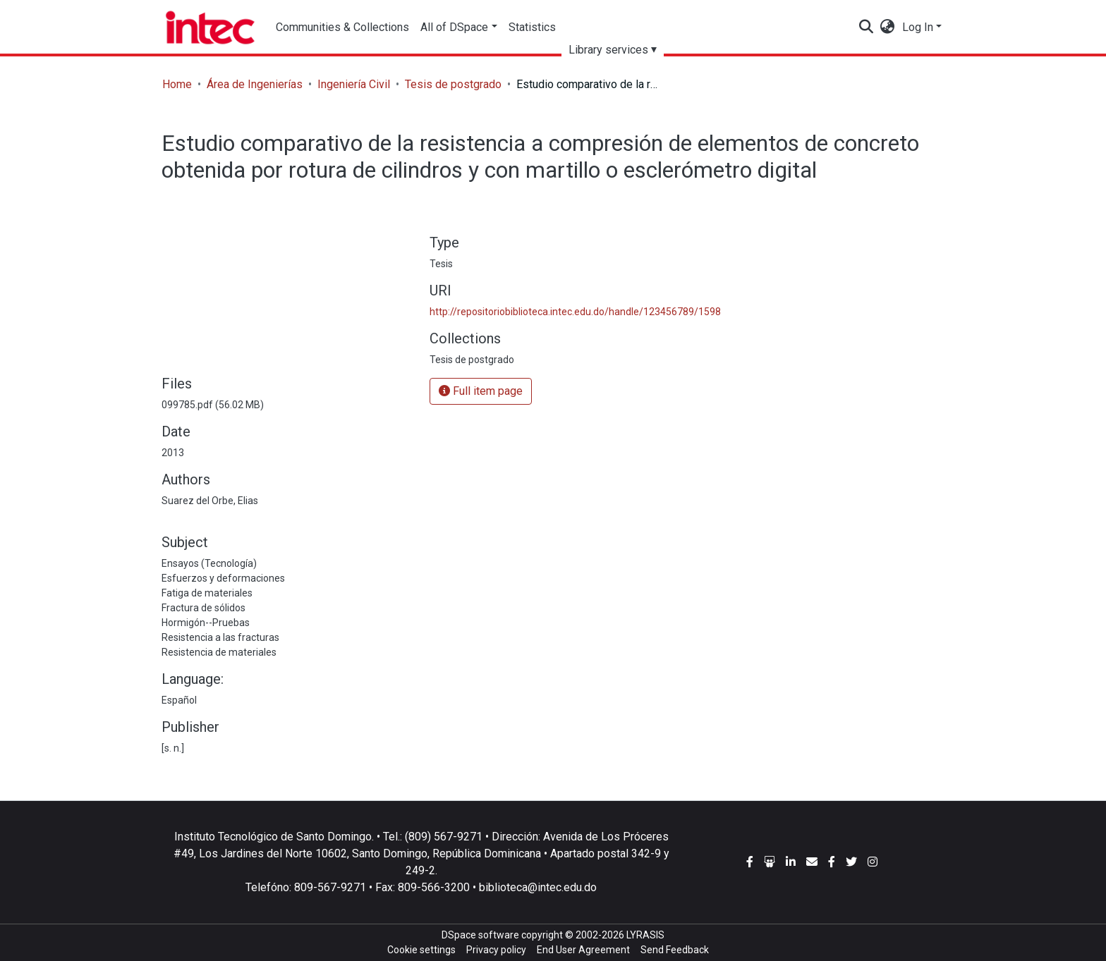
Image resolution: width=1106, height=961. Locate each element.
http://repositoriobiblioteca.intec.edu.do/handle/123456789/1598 (575, 311)
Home (177, 84)
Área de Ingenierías (255, 84)
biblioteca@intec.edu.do (538, 887)
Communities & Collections (342, 27)
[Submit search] (866, 27)
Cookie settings (421, 949)
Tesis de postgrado (453, 84)
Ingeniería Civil (353, 84)
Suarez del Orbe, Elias (210, 500)
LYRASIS (645, 935)
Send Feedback (674, 949)
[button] (887, 27)
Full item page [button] (481, 391)
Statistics (532, 27)
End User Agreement (583, 949)
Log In (917, 27)
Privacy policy (496, 949)
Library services (608, 49)
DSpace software (480, 935)
